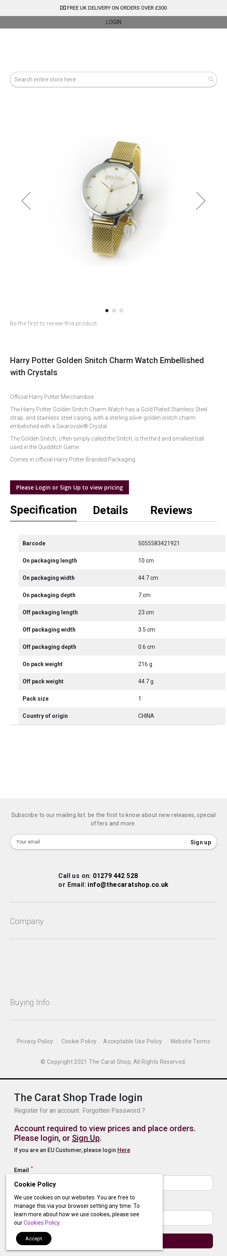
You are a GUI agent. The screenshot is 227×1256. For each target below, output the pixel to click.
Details (110, 510)
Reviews (171, 510)
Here (123, 1150)
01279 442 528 (115, 876)
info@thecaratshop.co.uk (128, 884)
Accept (33, 1239)
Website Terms (190, 1041)
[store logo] (113, 51)
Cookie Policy (79, 1041)
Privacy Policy (35, 1041)
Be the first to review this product (53, 323)
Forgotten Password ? (113, 1110)
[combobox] (113, 79)
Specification (43, 510)
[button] (26, 201)
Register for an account (46, 1110)
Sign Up (86, 1138)
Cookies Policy (41, 1222)
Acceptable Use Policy (132, 1041)
